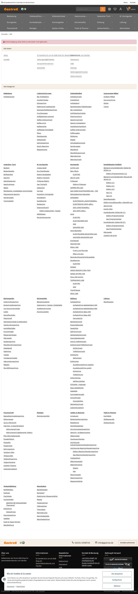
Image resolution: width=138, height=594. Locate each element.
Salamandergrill (43, 207)
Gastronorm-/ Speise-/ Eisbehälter (49, 305)
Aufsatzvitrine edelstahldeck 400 (85, 308)
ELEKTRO (76, 174)
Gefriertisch (77, 358)
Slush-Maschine (43, 146)
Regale (72, 140)
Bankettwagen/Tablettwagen (81, 106)
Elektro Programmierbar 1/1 (116, 173)
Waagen (6, 365)
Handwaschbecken (77, 439)
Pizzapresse (8, 446)
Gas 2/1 (109, 196)
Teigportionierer (9, 462)
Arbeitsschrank (76, 97)
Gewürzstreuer (9, 184)
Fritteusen (74, 181)
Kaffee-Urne (41, 123)
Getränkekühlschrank (78, 335)
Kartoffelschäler (9, 328)
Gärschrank (108, 206)
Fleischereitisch (76, 116)
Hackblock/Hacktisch (78, 126)
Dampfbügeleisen (76, 426)
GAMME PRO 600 (76, 188)
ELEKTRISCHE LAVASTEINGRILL (85, 201)
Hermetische (77, 318)
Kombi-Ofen (108, 209)
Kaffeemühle (41, 126)
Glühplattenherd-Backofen (80, 194)
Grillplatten (74, 197)
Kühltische (74, 355)
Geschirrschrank (76, 120)
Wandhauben (108, 302)
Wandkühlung (9, 525)
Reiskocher (41, 204)
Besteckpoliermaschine (79, 419)
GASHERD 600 (78, 227)
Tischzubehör (9, 201)
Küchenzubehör (43, 312)
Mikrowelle (108, 232)
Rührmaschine (9, 449)
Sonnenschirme (109, 100)
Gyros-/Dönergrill (10, 423)
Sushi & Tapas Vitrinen (12, 522)
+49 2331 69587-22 (89, 558)
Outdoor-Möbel (109, 97)
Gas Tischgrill (42, 184)
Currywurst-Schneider (12, 308)
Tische (106, 106)
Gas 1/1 (109, 192)
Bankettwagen (42, 490)
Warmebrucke (42, 513)
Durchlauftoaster (43, 171)
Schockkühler (78, 401)
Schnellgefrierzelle (77, 394)
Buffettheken (8, 490)
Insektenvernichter (44, 308)
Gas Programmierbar (113, 219)
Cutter (6, 312)
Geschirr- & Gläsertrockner (80, 432)
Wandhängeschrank (77, 153)
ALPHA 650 (74, 168)
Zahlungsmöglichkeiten (44, 569)
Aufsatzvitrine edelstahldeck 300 (85, 305)
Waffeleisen (41, 214)
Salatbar (7, 518)
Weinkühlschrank (76, 404)
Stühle (106, 103)
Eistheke (7, 493)
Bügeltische (74, 423)
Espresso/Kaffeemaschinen (47, 110)
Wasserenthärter (76, 481)
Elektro (75, 468)
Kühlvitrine (77, 371)
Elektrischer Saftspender (46, 106)
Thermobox (41, 509)
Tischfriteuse (75, 290)
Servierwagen (75, 146)
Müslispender (42, 136)
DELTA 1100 (74, 178)
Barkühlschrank (76, 322)
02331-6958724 (81, 542)
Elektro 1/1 (110, 182)
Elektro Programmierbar (115, 216)
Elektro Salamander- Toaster (50, 211)
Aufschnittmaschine (11, 302)
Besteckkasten (9, 171)
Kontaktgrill (41, 197)
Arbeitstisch (74, 100)
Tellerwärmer (42, 506)
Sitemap (62, 570)
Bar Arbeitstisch (43, 97)
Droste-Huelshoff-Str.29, (91, 563)
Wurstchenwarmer (44, 217)
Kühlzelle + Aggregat (78, 384)
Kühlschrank (77, 348)
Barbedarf (40, 493)
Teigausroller (8, 456)
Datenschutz (63, 561)
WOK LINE (74, 293)
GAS (74, 224)
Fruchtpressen (42, 113)
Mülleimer (74, 136)
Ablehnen (116, 586)
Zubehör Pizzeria (10, 465)
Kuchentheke (8, 499)
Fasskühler (74, 328)
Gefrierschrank (75, 331)
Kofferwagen (75, 133)
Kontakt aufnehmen (127, 543)
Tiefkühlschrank (79, 351)
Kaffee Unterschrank (44, 120)
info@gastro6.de (104, 542)
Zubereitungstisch (77, 408)
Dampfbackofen (109, 199)
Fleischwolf (8, 318)
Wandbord (74, 149)
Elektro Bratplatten (44, 174)
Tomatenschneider (10, 358)
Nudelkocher (41, 201)
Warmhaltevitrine (43, 519)
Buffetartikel (8, 174)
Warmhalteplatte (43, 516)
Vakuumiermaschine (11, 361)
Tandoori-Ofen (9, 452)
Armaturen (74, 416)
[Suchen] (88, 9)
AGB (60, 567)
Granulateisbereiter (77, 338)
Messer (39, 499)
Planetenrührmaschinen (12, 345)
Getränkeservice (9, 181)
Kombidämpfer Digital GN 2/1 (114, 222)
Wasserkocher (42, 149)
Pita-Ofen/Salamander (12, 436)
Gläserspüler (75, 436)
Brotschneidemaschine (12, 305)
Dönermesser (8, 419)
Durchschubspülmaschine (80, 429)
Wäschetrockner (76, 465)
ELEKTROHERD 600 (80, 221)
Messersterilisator (10, 335)
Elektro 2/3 (110, 189)
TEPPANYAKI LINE (77, 280)
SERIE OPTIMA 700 (77, 274)
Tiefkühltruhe (78, 374)
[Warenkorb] (131, 9)
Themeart (116, 591)
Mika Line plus (78, 254)
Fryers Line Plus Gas (80, 250)
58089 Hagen (87, 565)
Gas (74, 471)
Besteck (6, 168)
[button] (120, 9)
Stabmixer (7, 351)
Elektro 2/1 (110, 186)
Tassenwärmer (42, 503)
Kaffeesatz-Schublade (45, 130)
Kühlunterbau (75, 378)
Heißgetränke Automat (45, 116)
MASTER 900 (75, 244)
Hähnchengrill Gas (13, 429)
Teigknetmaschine (10, 459)
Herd (72, 214)
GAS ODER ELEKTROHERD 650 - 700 (84, 191)
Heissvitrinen (11, 512)
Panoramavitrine (10, 515)
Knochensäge (9, 331)
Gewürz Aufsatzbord (77, 123)
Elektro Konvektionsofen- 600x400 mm (118, 202)
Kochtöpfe (107, 416)
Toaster (6, 355)
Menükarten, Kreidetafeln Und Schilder (18, 191)
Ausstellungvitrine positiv (82, 368)
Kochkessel (74, 240)
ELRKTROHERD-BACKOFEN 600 (85, 234)
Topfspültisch (75, 458)
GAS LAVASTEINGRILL (81, 207)
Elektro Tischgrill (43, 178)
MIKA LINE (74, 247)
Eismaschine (41, 103)
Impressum (63, 564)
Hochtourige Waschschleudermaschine (84, 448)
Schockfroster (75, 398)
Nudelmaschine (9, 341)
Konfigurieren (116, 581)
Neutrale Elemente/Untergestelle (82, 257)
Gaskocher (41, 188)
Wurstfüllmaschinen (11, 368)
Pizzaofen (7, 442)
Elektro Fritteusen (79, 184)
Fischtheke (8, 496)
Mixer (39, 133)
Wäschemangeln (76, 461)
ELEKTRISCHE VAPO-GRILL (83, 204)
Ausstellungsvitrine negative (83, 365)
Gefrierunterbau (79, 381)
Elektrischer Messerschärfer (47, 496)
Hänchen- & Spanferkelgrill (14, 426)
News (126, 2)
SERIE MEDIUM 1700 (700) (80, 270)
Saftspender (41, 140)
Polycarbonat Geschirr (12, 194)
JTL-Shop (133, 591)
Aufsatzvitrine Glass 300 (82, 312)
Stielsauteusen (109, 423)
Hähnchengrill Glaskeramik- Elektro (19, 432)
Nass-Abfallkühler (77, 388)
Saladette (73, 391)
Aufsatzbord (74, 103)
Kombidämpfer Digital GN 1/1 (114, 212)
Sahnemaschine (43, 143)
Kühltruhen (74, 361)
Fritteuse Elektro (43, 181)
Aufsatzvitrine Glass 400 (82, 315)
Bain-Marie (74, 171)
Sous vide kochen (76, 277)
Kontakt (132, 2)
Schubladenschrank (77, 143)
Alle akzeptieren (116, 575)
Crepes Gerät (41, 168)
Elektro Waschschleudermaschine (85, 451)
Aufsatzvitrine (75, 302)
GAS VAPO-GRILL (79, 211)
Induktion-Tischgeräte (45, 194)
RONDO (73, 267)
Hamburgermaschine (11, 325)
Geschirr (7, 178)
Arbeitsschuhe (9, 97)
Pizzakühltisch (9, 439)
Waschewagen (75, 475)
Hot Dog (40, 191)
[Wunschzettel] (115, 9)
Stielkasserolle (109, 419)
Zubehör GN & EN (110, 235)
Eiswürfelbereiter (76, 325)
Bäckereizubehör (43, 302)
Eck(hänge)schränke (77, 113)
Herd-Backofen (76, 231)
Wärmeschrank (75, 159)
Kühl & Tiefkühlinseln (78, 341)
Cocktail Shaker (42, 100)
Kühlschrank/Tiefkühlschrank (81, 345)
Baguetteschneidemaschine (14, 416)
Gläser (6, 188)
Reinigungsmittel (43, 416)
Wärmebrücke (75, 156)
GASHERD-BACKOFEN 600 (83, 237)
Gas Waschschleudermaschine (84, 455)
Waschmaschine (76, 478)
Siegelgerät (8, 348)
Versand (42, 591)
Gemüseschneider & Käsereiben (15, 322)
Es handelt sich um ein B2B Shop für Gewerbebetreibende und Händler (46, 562)
